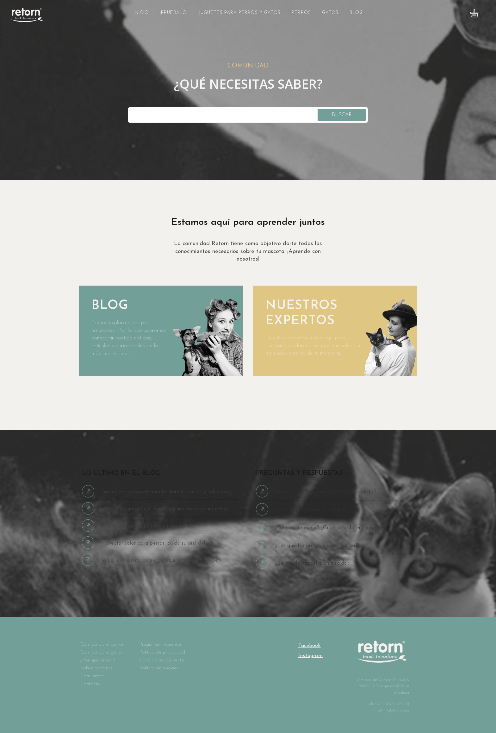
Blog (356, 12)
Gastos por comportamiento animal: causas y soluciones (166, 492)
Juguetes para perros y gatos (240, 12)
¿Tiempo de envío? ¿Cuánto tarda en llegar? (327, 527)
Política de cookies (158, 668)
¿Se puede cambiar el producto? (313, 510)
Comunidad (92, 676)
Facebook (309, 645)
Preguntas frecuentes (160, 644)
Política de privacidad (162, 652)
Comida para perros (102, 644)
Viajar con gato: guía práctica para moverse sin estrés (164, 509)
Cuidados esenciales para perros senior (147, 526)
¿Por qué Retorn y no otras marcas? (317, 545)
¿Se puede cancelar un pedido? (312, 563)
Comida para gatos (101, 652)
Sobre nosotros (96, 668)
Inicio (141, 12)
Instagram (310, 655)
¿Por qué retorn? (97, 660)
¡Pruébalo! (174, 12)
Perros (301, 12)
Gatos (330, 12)
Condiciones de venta (161, 660)
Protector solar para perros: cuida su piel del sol (157, 543)
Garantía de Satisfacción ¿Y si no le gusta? (325, 492)
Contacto (90, 683)
